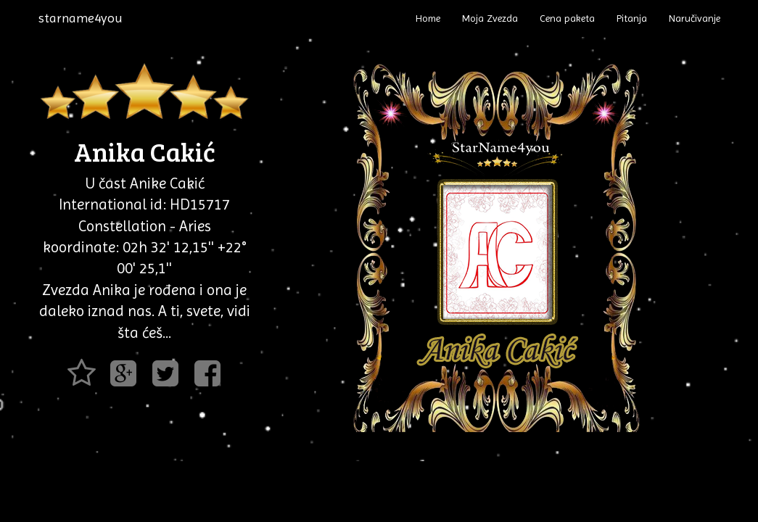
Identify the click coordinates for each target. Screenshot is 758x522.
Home (428, 18)
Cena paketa (567, 18)
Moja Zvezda (490, 18)
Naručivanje (694, 18)
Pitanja (632, 18)
